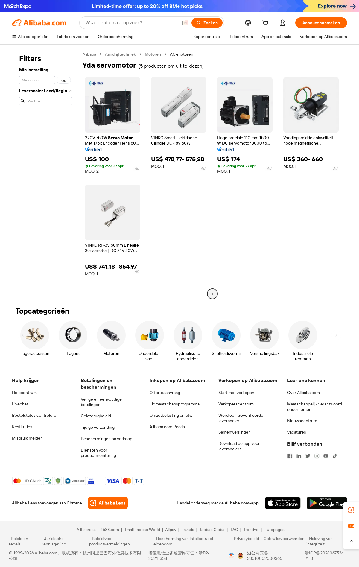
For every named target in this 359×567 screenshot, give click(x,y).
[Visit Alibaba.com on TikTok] (334, 456)
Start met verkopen (236, 392)
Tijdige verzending (98, 427)
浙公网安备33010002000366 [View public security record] (264, 556)
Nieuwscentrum (302, 420)
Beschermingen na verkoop (106, 438)
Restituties (22, 426)
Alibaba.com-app (242, 503)
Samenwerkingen (234, 432)
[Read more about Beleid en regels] (24, 541)
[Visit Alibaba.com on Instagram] (317, 456)
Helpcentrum (24, 392)
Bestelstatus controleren (35, 415)
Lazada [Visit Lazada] (187, 529)
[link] (351, 510)
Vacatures (296, 432)
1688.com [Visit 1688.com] (110, 529)
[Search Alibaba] (131, 22)
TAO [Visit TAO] (234, 529)
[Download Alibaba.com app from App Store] (283, 503)
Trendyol (251, 529)
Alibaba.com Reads (167, 426)
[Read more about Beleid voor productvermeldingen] (120, 541)
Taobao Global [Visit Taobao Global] (212, 529)
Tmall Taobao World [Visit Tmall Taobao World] (142, 529)
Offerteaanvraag (165, 392)
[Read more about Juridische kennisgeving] (64, 541)
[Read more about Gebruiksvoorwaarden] (283, 541)
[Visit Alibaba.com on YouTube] (325, 456)
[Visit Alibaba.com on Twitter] (308, 456)
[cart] (266, 23)
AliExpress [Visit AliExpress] (86, 529)
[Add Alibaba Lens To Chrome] (108, 503)
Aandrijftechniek (120, 54)
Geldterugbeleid (96, 416)
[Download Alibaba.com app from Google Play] (327, 503)
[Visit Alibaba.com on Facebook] (290, 456)
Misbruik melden (27, 438)
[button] (185, 22)
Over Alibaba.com (303, 392)
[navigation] (45, 175)
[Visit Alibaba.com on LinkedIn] (299, 456)
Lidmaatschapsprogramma (175, 404)
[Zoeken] (207, 23)
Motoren (153, 54)
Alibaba (89, 54)
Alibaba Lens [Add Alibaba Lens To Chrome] (24, 503)
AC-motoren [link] (181, 54)
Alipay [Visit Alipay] (170, 529)
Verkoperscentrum (236, 404)
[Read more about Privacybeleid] (245, 541)
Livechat (20, 404)
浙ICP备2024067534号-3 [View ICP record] (324, 556)
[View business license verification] (231, 556)
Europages (274, 529)
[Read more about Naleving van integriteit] (328, 541)
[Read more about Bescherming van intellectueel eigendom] (191, 541)
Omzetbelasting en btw (171, 415)
